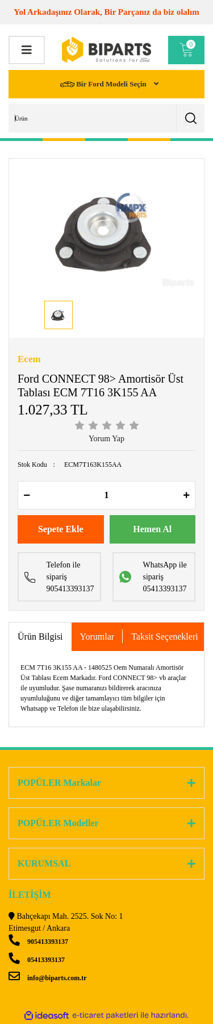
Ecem (29, 359)
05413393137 (37, 960)
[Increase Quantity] (186, 495)
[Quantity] (106, 495)
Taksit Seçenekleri (164, 636)
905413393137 (38, 942)
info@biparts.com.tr (47, 978)
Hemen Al (152, 529)
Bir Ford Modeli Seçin (104, 84)
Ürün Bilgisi (40, 636)
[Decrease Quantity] (26, 495)
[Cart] (186, 50)
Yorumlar (97, 636)
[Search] (106, 118)
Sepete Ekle (60, 529)
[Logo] (107, 50)
